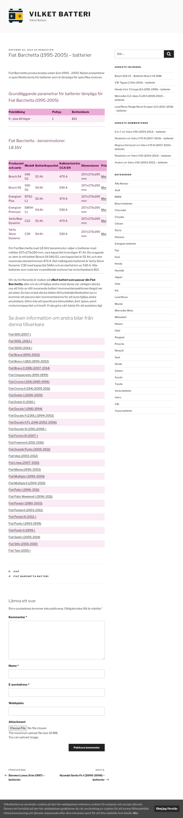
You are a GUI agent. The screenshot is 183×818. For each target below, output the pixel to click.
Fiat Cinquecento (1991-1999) (28, 375)
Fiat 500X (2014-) (20, 348)
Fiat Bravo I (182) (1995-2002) (29, 361)
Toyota (119, 383)
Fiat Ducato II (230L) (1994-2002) (31, 415)
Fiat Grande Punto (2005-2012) (29, 449)
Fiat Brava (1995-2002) (24, 354)
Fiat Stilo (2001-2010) (23, 544)
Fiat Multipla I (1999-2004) (27, 476)
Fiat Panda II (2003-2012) (26, 510)
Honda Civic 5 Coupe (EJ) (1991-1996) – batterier (142, 89)
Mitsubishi (120, 317)
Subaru (119, 370)
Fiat (17, 571)
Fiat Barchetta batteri (31, 576)
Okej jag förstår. (167, 806)
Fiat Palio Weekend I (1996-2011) (31, 496)
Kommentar (18, 617)
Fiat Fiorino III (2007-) (23, 435)
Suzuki (118, 377)
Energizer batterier (125, 243)
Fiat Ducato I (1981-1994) (25, 408)
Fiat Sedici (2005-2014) (24, 537)
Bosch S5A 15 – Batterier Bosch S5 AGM (138, 75)
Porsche (119, 343)
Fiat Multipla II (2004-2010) (27, 483)
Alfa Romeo (121, 183)
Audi (117, 190)
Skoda (118, 363)
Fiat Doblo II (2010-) (22, 402)
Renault (119, 350)
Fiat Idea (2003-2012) (23, 456)
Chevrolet (120, 210)
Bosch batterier (123, 203)
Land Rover (121, 297)
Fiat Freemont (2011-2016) (26, 442)
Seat (117, 357)
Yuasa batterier (123, 410)
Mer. (16, 813)
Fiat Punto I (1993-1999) (25, 523)
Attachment (17, 722)
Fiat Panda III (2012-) (22, 516)
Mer (104, 176)
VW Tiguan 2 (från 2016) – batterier (135, 82)
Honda (118, 263)
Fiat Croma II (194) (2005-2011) (29, 388)
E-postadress (19, 684)
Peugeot (119, 337)
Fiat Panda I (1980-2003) (25, 503)
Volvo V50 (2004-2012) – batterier (146, 131)
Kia (116, 290)
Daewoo (119, 236)
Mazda (119, 303)
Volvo (118, 397)
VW (117, 404)
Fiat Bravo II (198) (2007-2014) (29, 368)
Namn (14, 665)
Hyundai (119, 270)
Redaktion (46, 50)
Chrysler (119, 216)
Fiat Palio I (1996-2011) (24, 489)
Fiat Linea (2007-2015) (24, 462)
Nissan (119, 323)
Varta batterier (123, 390)
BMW (118, 196)
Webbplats (16, 703)
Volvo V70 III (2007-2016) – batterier (152, 138)
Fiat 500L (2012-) (20, 341)
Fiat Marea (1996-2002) (25, 469)
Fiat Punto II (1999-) (22, 530)
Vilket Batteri (60, 14)
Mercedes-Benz (124, 310)
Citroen (119, 223)
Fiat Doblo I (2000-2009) (26, 395)
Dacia (118, 230)
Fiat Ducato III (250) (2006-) (27, 429)
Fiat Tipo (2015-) (20, 550)
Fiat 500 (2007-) (20, 334)
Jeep (117, 283)
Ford (117, 256)
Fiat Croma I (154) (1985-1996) (29, 381)
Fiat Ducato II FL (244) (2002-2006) (33, 422)
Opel (117, 330)
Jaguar (118, 277)
